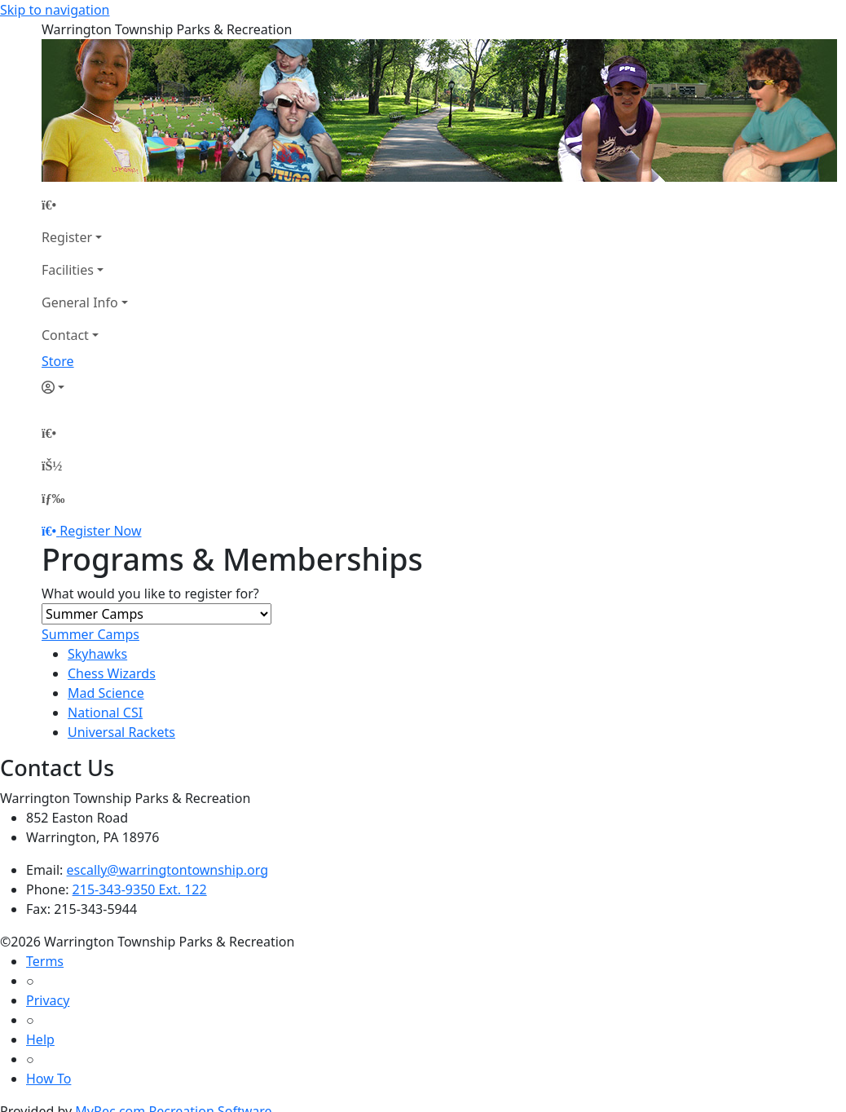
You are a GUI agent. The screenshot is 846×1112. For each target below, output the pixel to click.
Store (58, 361)
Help (40, 1039)
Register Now (100, 531)
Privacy (47, 1000)
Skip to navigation (54, 10)
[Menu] (53, 498)
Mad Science (106, 693)
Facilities (68, 270)
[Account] (85, 387)
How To (48, 1079)
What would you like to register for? (150, 593)
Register (67, 237)
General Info (80, 302)
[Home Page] (85, 204)
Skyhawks (97, 654)
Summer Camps (90, 634)
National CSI (105, 712)
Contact (65, 335)
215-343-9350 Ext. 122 (140, 889)
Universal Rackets (121, 732)
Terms (45, 961)
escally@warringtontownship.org (168, 870)
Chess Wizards (112, 673)
